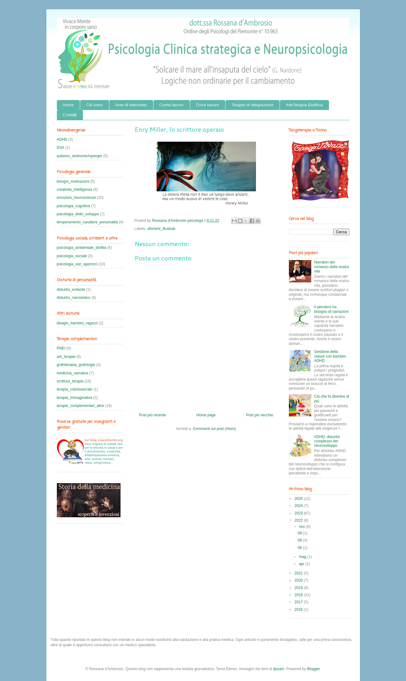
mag (303, 557)
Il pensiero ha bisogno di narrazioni (331, 309)
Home (68, 105)
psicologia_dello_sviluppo (78, 214)
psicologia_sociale (72, 256)
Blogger (313, 669)
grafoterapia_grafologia (76, 365)
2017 (299, 602)
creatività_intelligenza (75, 189)
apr (302, 564)
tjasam (278, 669)
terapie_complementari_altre (80, 406)
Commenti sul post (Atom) (214, 429)
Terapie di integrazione (252, 105)
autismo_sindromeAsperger (80, 156)
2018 (299, 595)
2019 (299, 588)
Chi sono (94, 105)
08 (300, 540)
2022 (299, 520)
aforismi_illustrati (161, 228)
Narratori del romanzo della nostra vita (331, 266)
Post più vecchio (259, 415)
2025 (299, 498)
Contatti (70, 114)
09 (300, 533)
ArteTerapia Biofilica (304, 105)
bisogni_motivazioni (73, 181)
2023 (299, 513)
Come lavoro (171, 105)
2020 (299, 580)
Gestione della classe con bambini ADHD (330, 356)
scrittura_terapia (70, 381)
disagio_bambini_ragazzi (77, 323)
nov (302, 526)
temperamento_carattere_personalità (87, 222)
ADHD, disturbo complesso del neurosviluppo (327, 441)
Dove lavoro (207, 105)
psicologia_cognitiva (73, 206)
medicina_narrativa (72, 373)
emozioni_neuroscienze (76, 197)
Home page (206, 415)
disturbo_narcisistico (74, 297)
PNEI (61, 348)
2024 (299, 506)
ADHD (62, 139)
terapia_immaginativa (74, 397)
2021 (299, 573)
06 (300, 548)
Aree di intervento (131, 105)
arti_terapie (66, 356)
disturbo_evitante (71, 289)
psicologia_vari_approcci (77, 264)
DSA (61, 147)
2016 (299, 609)
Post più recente (152, 415)
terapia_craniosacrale (75, 389)
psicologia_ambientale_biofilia (81, 247)
